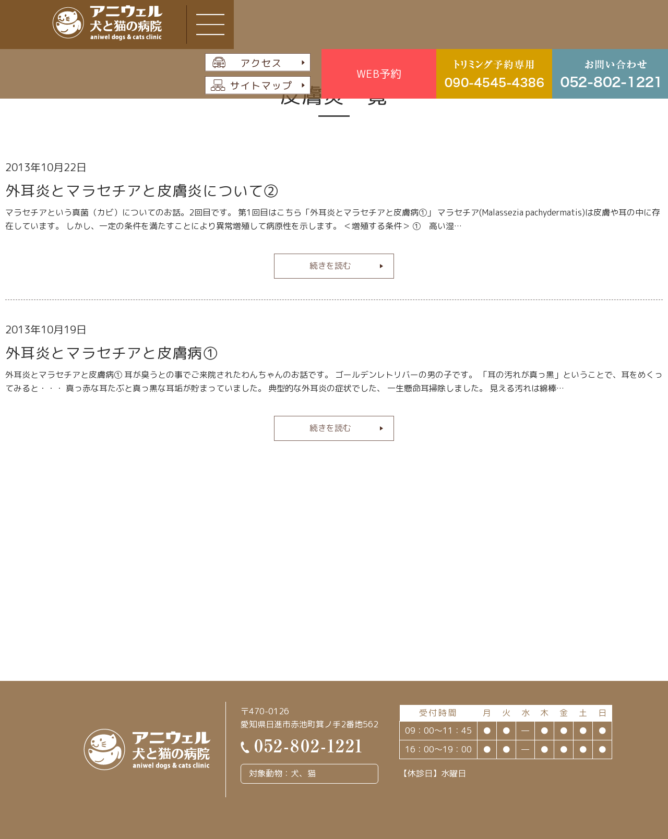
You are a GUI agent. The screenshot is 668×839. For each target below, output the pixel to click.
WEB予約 (378, 73)
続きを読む (330, 265)
